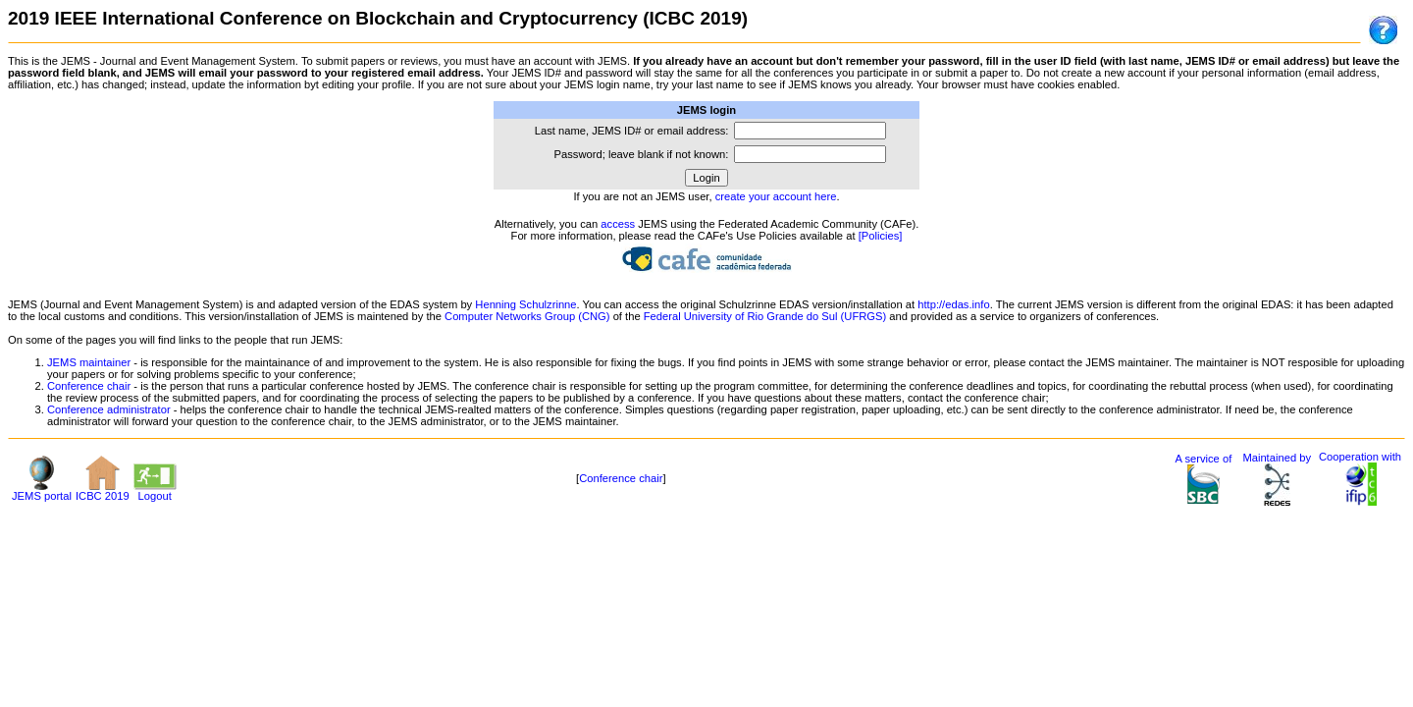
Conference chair (89, 386)
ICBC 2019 (103, 491)
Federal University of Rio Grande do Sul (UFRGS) (765, 316)
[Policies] (881, 236)
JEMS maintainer (89, 362)
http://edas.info (953, 304)
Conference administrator (109, 409)
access (618, 224)
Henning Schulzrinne (525, 304)
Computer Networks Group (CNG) (527, 316)
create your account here (776, 196)
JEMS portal (42, 491)
